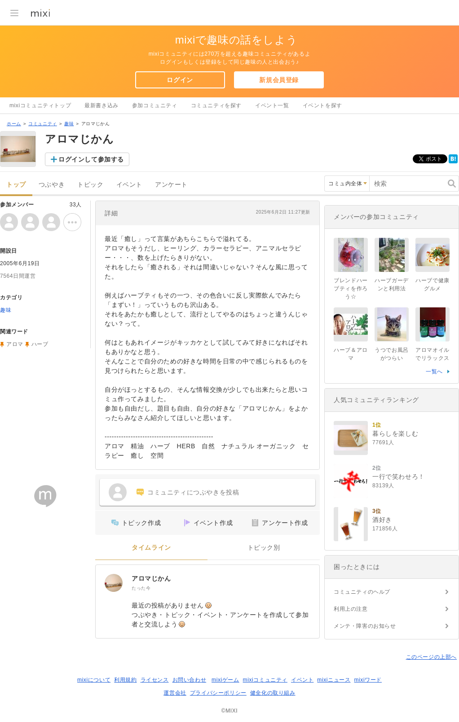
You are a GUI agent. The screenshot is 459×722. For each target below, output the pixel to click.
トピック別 (263, 547)
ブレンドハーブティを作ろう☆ (351, 288)
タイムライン (151, 547)
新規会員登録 (279, 79)
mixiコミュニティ (265, 680)
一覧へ (434, 371)
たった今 (141, 588)
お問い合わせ (189, 680)
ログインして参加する (91, 159)
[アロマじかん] (114, 583)
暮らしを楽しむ (395, 433)
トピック (90, 184)
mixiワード (368, 680)
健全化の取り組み (273, 693)
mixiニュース (333, 680)
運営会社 (174, 693)
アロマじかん (151, 578)
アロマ (14, 344)
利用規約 (125, 680)
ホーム (14, 123)
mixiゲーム (225, 680)
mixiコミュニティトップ (40, 105)
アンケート (171, 184)
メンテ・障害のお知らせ (365, 626)
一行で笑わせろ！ (398, 476)
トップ (16, 184)
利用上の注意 (351, 609)
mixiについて (93, 680)
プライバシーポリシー (218, 693)
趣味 (69, 123)
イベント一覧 (272, 105)
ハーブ (40, 344)
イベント (129, 184)
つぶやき (52, 184)
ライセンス (155, 680)
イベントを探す (322, 105)
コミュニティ (42, 123)
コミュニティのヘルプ (362, 592)
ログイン (180, 79)
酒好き (382, 519)
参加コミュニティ (154, 105)
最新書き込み (101, 105)
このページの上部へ (431, 657)
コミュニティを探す (216, 105)
